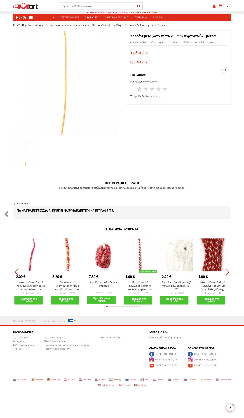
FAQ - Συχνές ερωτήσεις (56, 341)
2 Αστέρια (146, 89)
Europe (130, 379)
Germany (53, 379)
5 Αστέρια (165, 89)
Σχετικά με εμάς (21, 337)
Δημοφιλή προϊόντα (117, 17)
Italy (144, 379)
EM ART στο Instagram (163, 360)
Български (20, 379)
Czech (100, 379)
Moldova (140, 385)
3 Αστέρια (152, 89)
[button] (104, 306)
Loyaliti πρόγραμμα (53, 337)
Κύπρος (205, 379)
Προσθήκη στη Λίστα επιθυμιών (199, 42)
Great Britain (223, 379)
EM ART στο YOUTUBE (163, 365)
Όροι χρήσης (19, 341)
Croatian (85, 379)
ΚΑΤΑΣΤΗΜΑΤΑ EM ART (110, 337)
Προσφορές (92, 17)
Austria (69, 379)
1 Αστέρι (139, 89)
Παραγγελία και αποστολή (57, 348)
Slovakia (173, 379)
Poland (158, 379)
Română (37, 379)
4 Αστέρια (158, 89)
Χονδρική (141, 17)
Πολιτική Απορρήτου (23, 344)
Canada (124, 385)
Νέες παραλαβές (69, 17)
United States (106, 385)
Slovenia (190, 379)
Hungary (115, 379)
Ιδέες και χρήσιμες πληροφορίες (165, 337)
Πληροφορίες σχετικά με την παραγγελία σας (66, 344)
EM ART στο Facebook (163, 354)
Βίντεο (157, 17)
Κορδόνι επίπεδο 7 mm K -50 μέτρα (103, 284)
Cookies (17, 348)
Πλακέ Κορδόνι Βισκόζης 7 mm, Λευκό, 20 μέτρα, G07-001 (177, 286)
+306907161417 (147, 12)
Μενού (24, 17)
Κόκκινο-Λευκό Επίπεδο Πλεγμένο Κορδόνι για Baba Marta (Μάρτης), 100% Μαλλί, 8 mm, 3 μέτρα (213, 286)
